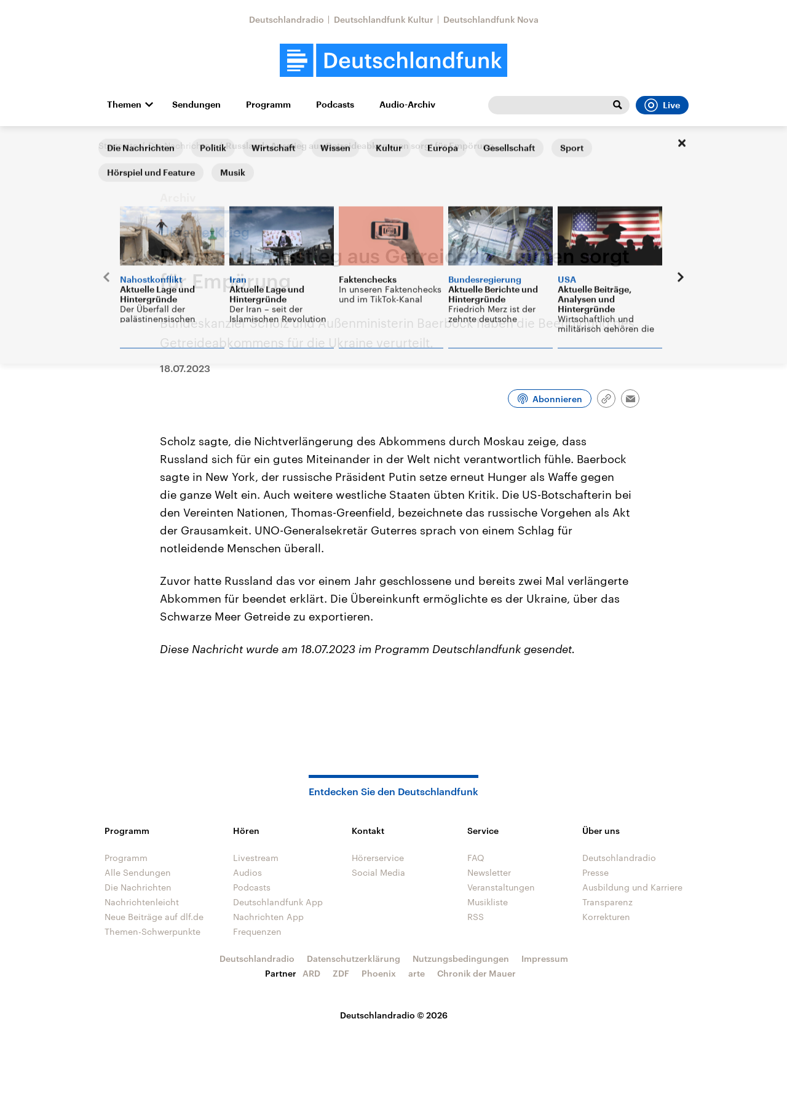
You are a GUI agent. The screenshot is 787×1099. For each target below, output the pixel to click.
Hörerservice (378, 857)
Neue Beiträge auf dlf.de (154, 916)
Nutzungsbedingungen (461, 958)
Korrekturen (606, 916)
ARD (311, 973)
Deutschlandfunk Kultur (383, 19)
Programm (268, 104)
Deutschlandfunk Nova (491, 19)
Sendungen (196, 104)
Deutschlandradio (286, 19)
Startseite (118, 145)
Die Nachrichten (181, 145)
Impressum (544, 958)
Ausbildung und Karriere (632, 887)
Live (662, 105)
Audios (247, 872)
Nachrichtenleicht (142, 902)
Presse (595, 872)
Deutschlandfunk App (278, 902)
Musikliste (487, 902)
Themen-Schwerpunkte (152, 931)
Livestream (256, 857)
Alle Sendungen (138, 872)
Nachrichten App (268, 916)
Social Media (378, 872)
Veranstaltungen (501, 887)
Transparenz (607, 902)
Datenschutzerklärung (353, 958)
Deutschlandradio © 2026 (394, 1015)
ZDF (341, 973)
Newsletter (489, 872)
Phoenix (379, 973)
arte (416, 973)
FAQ (475, 857)
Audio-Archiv (407, 104)
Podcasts (335, 104)
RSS (475, 916)
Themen (124, 104)
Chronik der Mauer (476, 973)
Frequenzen (257, 931)
